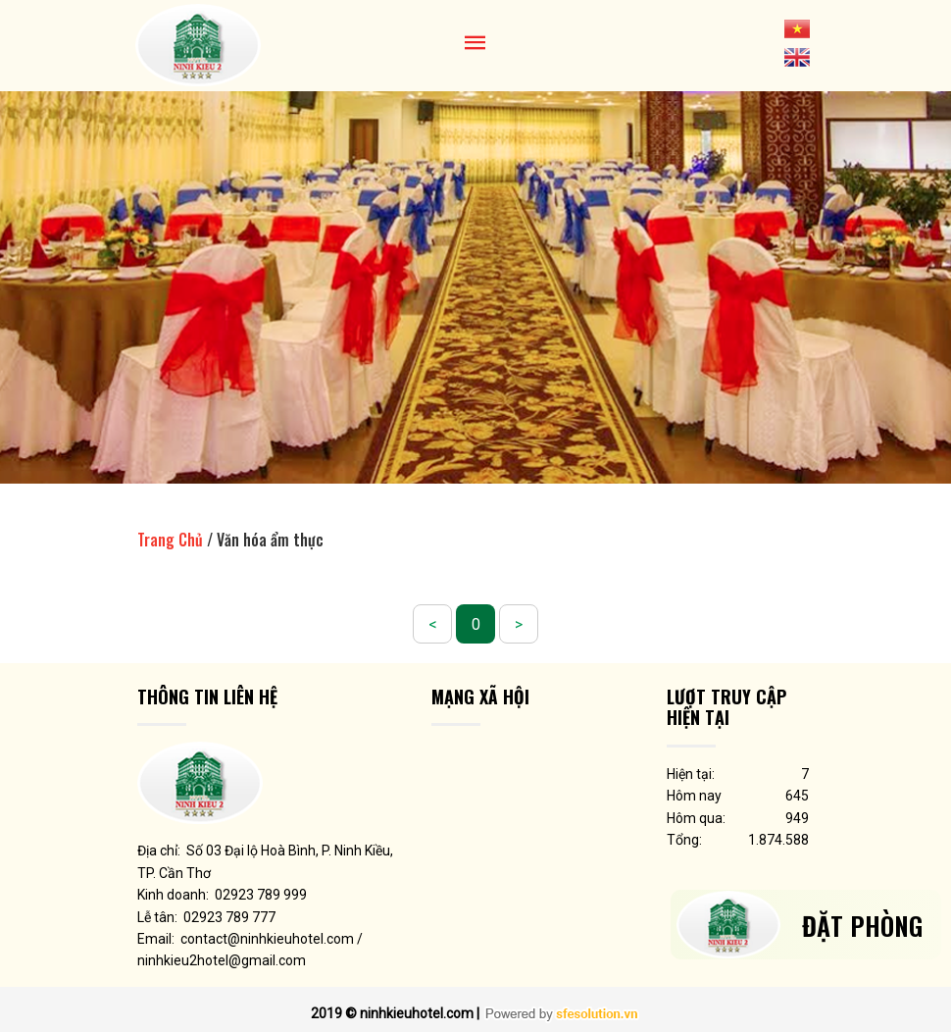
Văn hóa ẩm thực (270, 539)
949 (797, 818)
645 (797, 795)
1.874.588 (778, 840)
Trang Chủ (170, 539)
